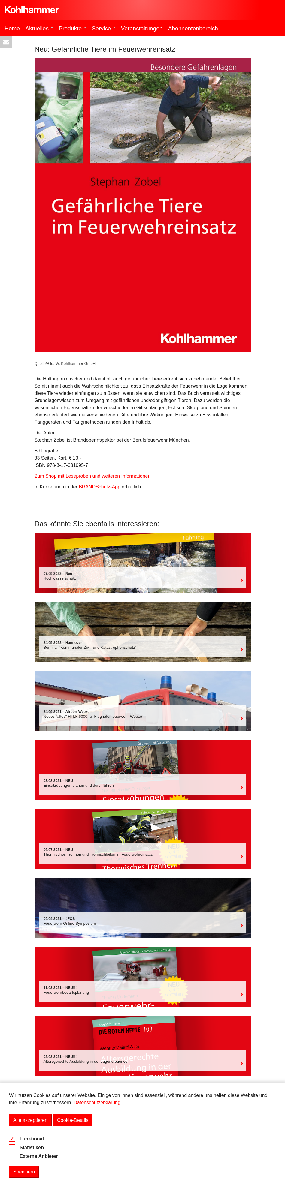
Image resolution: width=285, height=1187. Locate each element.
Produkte (72, 28)
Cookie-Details (72, 1120)
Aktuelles (39, 28)
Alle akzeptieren (30, 1120)
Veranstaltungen (142, 28)
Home (12, 28)
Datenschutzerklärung (97, 1102)
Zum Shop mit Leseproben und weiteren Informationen (93, 476)
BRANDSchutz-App (99, 486)
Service (104, 28)
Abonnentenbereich (193, 28)
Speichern (24, 1171)
